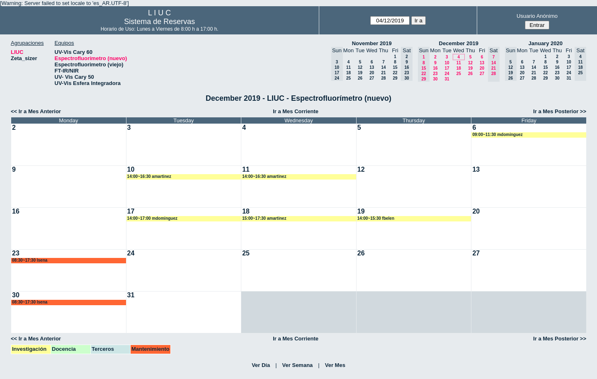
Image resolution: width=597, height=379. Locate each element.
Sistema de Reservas (159, 21)
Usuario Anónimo (537, 16)
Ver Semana (297, 365)
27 (371, 78)
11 (348, 67)
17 (446, 68)
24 (446, 73)
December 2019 (458, 43)
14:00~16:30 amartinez (149, 176)
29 (395, 78)
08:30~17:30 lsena (29, 260)
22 (395, 72)
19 (360, 72)
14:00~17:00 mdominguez (152, 218)
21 (383, 72)
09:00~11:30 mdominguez (497, 134)
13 (371, 67)
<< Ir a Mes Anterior (36, 111)
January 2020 (546, 43)
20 (371, 72)
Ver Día (261, 365)
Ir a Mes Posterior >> (559, 111)
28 (383, 78)
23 (435, 73)
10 (446, 63)
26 (360, 78)
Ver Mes (335, 365)
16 (435, 68)
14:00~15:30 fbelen (375, 218)
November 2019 (372, 43)
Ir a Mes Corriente (295, 111)
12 (360, 67)
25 (348, 78)
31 (446, 79)
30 (435, 79)
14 (383, 67)
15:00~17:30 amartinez (264, 218)
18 (348, 72)
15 (395, 67)
